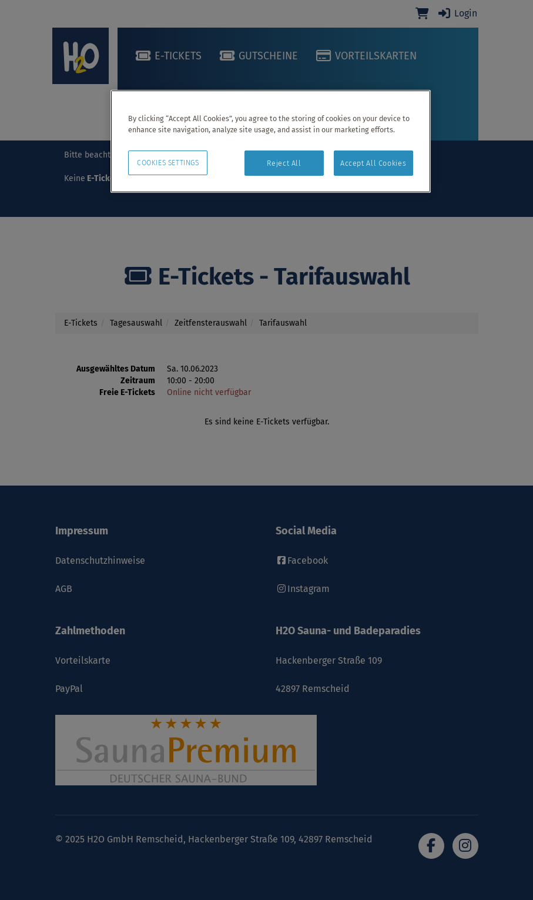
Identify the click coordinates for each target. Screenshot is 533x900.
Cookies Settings (168, 163)
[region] (270, 141)
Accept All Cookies (373, 163)
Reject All (284, 163)
